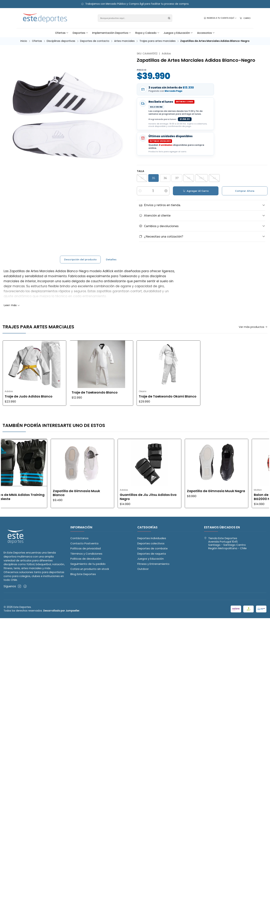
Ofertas (37, 41)
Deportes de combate (152, 548)
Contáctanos (79, 538)
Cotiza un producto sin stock (89, 569)
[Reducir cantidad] (140, 191)
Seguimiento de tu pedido (88, 564)
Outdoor (143, 569)
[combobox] (135, 18)
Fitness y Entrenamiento (153, 564)
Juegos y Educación (150, 559)
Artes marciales (124, 41)
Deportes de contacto (94, 41)
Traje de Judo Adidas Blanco (163, 396)
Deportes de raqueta (151, 553)
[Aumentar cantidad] (166, 191)
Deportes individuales (151, 538)
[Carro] (245, 18)
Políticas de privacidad (85, 548)
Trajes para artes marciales (157, 41)
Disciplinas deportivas (61, 41)
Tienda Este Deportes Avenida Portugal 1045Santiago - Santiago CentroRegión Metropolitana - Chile (225, 543)
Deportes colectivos (150, 543)
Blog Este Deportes (83, 574)
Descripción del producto (80, 273)
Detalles (111, 273)
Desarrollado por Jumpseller (61, 610)
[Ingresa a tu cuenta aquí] (220, 18)
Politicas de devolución (85, 559)
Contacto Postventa (84, 543)
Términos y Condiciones (86, 553)
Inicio (23, 41)
